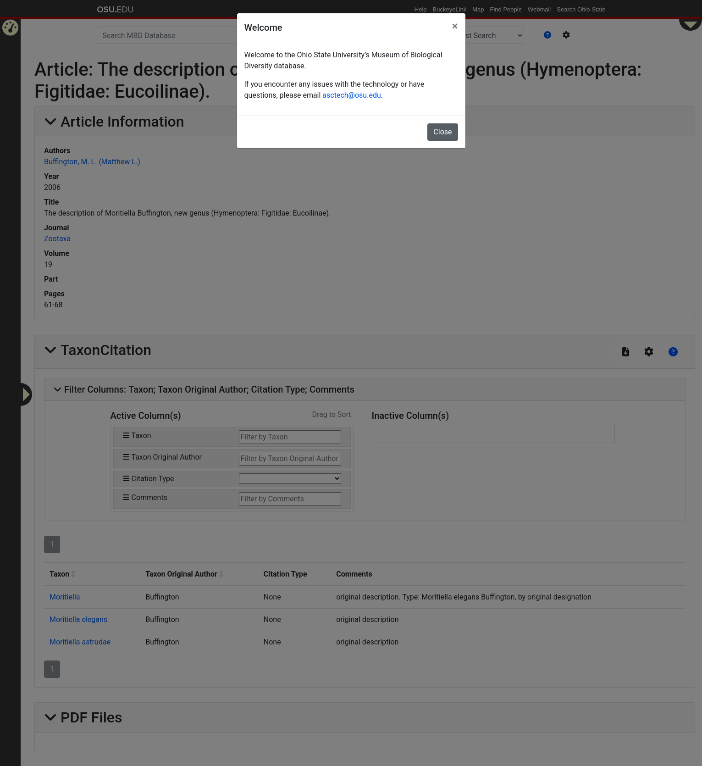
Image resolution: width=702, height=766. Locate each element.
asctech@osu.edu (351, 95)
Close (442, 132)
